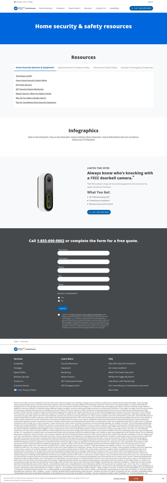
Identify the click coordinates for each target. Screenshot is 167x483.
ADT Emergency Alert (70, 385)
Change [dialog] (30, 2)
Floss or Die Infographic (60, 137)
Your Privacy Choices (25, 390)
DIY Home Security (24, 85)
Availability (18, 363)
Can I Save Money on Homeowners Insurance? (128, 385)
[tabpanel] (83, 89)
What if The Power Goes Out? (121, 372)
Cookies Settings (119, 478)
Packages (18, 368)
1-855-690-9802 (50, 240)
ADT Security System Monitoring (29, 89)
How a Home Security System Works (31, 80)
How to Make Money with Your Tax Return (120, 137)
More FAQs (113, 390)
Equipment (66, 368)
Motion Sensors (68, 376)
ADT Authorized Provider (72, 381)
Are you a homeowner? (67, 293)
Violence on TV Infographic (83, 139)
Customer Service (21, 385)
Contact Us (18, 381)
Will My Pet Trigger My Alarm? (121, 376)
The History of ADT (24, 76)
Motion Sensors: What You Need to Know (33, 93)
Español (150, 2)
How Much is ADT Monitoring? (122, 381)
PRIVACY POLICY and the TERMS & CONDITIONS (86, 315)
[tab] (35, 67)
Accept (135, 478)
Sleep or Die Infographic (38, 137)
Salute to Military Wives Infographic (86, 137)
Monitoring (66, 372)
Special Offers (20, 372)
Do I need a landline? (118, 368)
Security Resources (69, 363)
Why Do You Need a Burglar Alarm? (31, 98)
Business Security (21, 376)
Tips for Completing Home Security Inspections (36, 102)
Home (16, 342)
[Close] (163, 478)
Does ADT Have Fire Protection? (122, 363)
